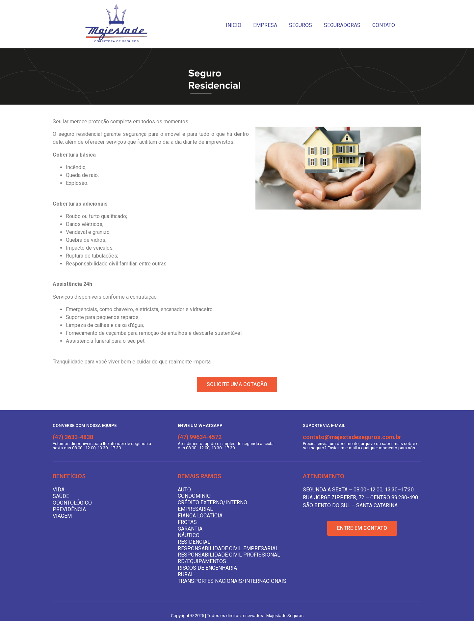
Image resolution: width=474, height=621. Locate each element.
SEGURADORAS (342, 25)
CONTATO (383, 25)
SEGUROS (300, 25)
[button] (237, 384)
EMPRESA (265, 25)
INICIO (233, 25)
